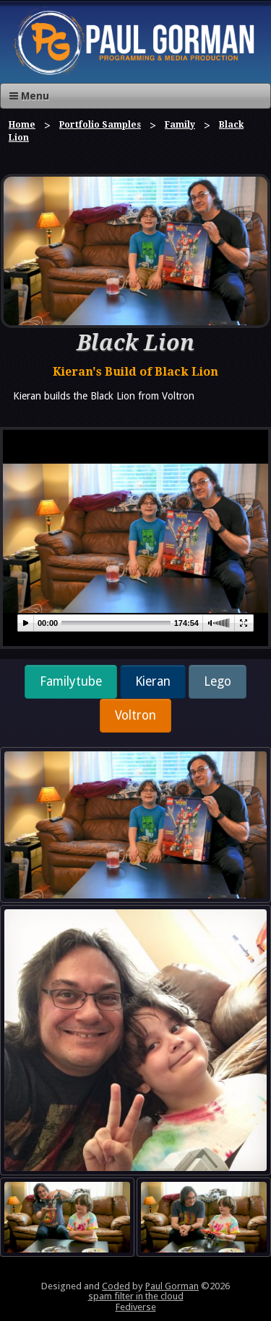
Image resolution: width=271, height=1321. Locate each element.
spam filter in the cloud (136, 1296)
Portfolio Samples (100, 125)
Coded (116, 1286)
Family (180, 125)
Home (22, 125)
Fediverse (136, 1307)
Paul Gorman (172, 1286)
